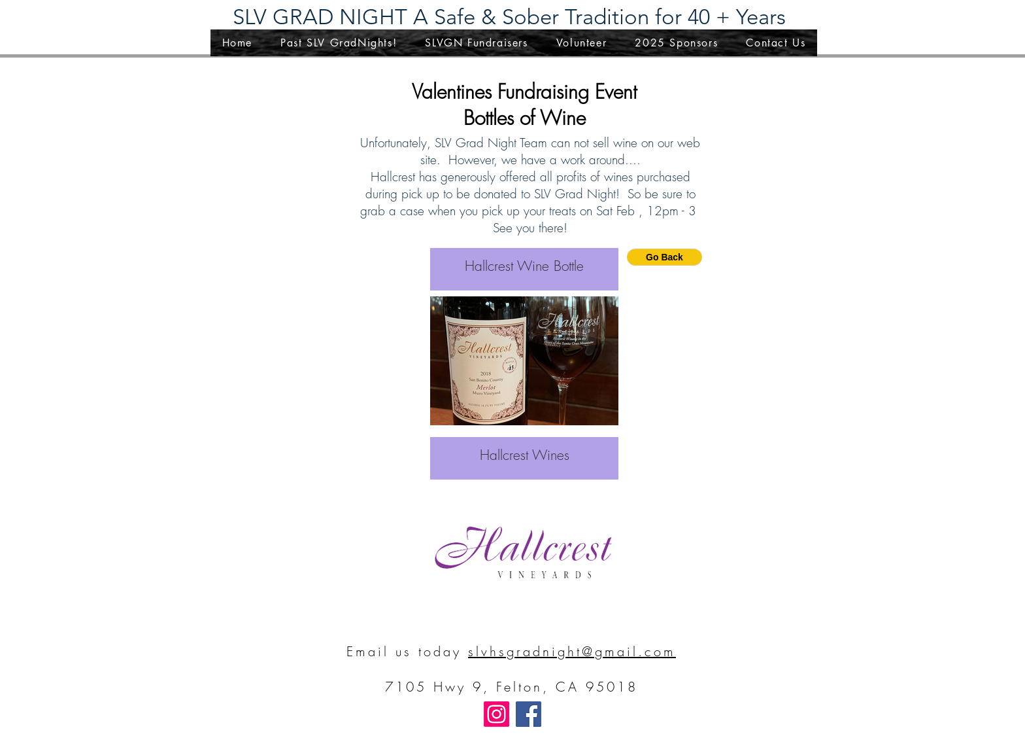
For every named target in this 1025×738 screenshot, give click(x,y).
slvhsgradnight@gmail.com (572, 651)
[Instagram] (496, 714)
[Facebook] (528, 714)
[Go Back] (664, 257)
